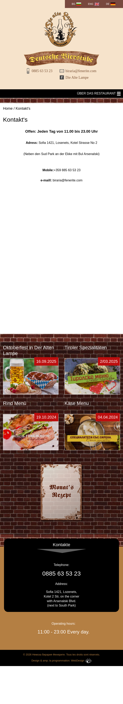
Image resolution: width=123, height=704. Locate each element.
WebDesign (81, 654)
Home (8, 108)
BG (73, 4)
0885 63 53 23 (42, 71)
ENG (90, 4)
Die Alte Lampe (77, 78)
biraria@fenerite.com (79, 71)
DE (107, 4)
